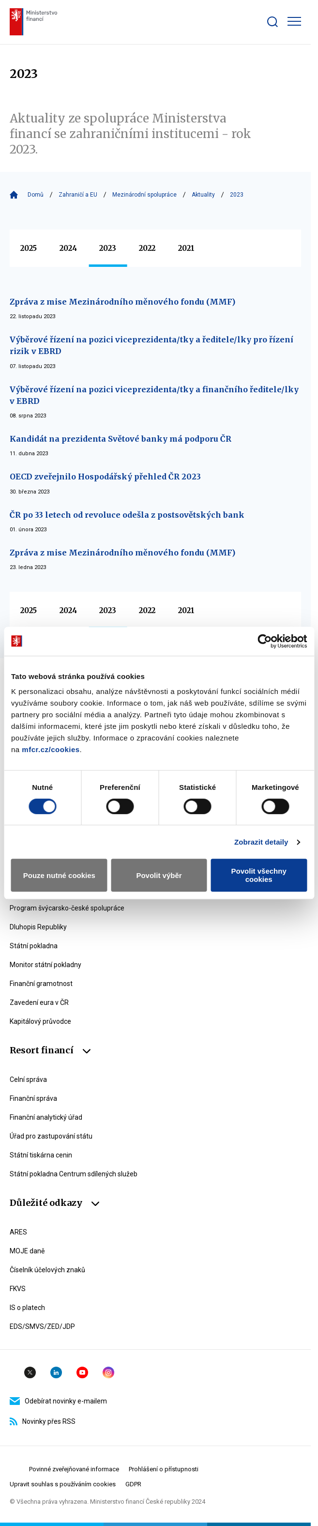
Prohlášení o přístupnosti (163, 1469)
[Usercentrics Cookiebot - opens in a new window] (264, 641)
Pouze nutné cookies (59, 875)
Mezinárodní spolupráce (144, 194)
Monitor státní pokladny (45, 965)
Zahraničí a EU (78, 194)
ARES (18, 1232)
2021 (186, 248)
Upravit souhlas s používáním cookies (63, 1484)
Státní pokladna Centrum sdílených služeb (73, 1174)
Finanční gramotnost (41, 983)
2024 (68, 248)
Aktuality (203, 194)
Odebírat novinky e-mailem (58, 1401)
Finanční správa (33, 1098)
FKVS (18, 1289)
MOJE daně (27, 1251)
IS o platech (27, 1307)
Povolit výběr (159, 875)
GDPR (133, 1484)
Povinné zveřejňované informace (74, 1469)
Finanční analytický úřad (46, 1117)
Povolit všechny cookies (259, 875)
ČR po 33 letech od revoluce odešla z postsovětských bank (127, 515)
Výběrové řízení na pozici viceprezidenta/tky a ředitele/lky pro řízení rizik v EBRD (151, 345)
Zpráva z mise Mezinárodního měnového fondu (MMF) (122, 302)
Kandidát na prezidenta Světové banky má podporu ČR (120, 439)
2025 (28, 248)
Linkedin (56, 1372)
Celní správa (28, 1079)
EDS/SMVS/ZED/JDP (42, 1326)
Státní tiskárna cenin (41, 1155)
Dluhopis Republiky (38, 927)
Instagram (108, 1372)
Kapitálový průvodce (40, 1021)
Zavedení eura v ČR (39, 1002)
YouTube (82, 1372)
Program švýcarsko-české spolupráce (67, 908)
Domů (36, 195)
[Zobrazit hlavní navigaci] (294, 21)
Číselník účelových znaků (47, 1270)
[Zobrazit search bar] (272, 22)
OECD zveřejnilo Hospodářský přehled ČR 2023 (105, 476)
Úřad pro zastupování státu (51, 1136)
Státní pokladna (34, 946)
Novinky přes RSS (43, 1421)
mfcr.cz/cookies (50, 749)
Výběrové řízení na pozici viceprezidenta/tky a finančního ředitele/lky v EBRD (154, 395)
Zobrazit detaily (261, 842)
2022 (147, 248)
